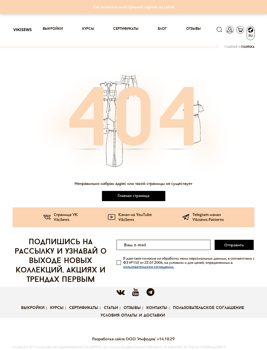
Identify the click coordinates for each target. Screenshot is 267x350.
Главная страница (133, 195)
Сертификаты (125, 29)
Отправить (234, 245)
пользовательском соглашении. (148, 266)
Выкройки (53, 29)
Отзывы (193, 29)
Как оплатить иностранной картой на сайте (133, 6)
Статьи (111, 308)
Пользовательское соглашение (208, 308)
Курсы (88, 29)
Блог (162, 29)
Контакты (156, 308)
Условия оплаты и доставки (133, 315)
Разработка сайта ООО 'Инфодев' (124, 338)
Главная (231, 47)
